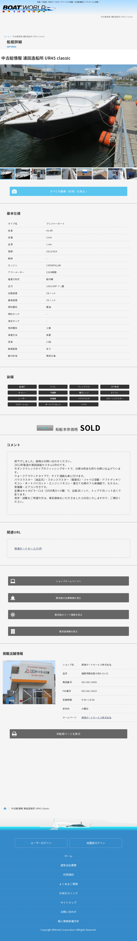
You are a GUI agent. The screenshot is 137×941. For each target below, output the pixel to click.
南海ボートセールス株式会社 (96, 717)
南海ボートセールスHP (28, 548)
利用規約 (68, 874)
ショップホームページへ (68, 581)
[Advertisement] (68, 26)
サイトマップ (69, 902)
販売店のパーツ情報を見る (68, 614)
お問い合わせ (69, 912)
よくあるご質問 (68, 884)
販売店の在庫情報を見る (68, 597)
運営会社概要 (69, 865)
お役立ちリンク (68, 893)
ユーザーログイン (41, 843)
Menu (132, 9)
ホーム (7, 36)
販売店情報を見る (68, 631)
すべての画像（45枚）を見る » (68, 191)
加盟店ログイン (95, 843)
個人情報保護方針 (68, 921)
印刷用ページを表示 (69, 734)
